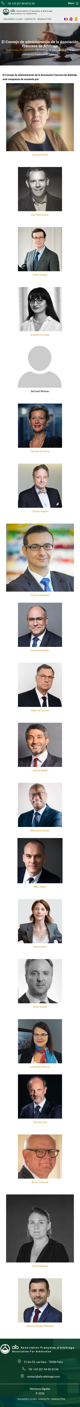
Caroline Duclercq (40, 451)
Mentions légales (40, 1389)
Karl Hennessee (40, 214)
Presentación (27, 50)
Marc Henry (40, 886)
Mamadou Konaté (40, 830)
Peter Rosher (40, 1007)
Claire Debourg (40, 1266)
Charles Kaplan (40, 511)
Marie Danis (40, 946)
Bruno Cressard (40, 1182)
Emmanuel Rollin (40, 650)
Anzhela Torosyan (40, 334)
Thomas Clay (40, 1122)
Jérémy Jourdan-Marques (40, 1326)
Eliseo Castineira (40, 595)
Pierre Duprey (40, 274)
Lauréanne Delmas (40, 1067)
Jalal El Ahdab (40, 770)
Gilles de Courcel (40, 710)
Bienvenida (12, 50)
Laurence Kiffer (40, 154)
